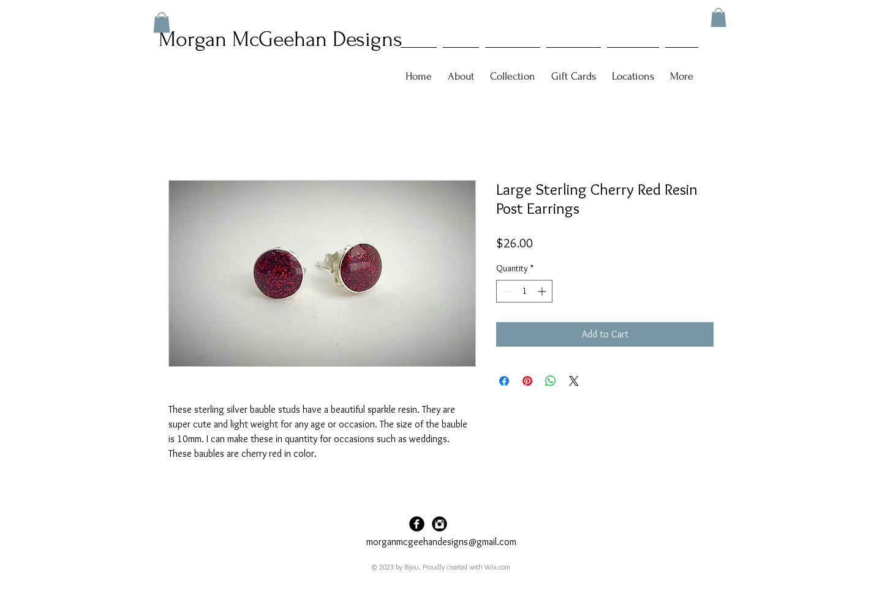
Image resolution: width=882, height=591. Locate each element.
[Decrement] (505, 291)
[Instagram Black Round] (439, 524)
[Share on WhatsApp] (550, 381)
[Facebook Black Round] (416, 524)
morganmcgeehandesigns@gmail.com (441, 542)
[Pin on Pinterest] (527, 381)
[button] (718, 17)
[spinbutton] (524, 291)
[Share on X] (574, 381)
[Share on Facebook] (504, 381)
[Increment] (543, 291)
